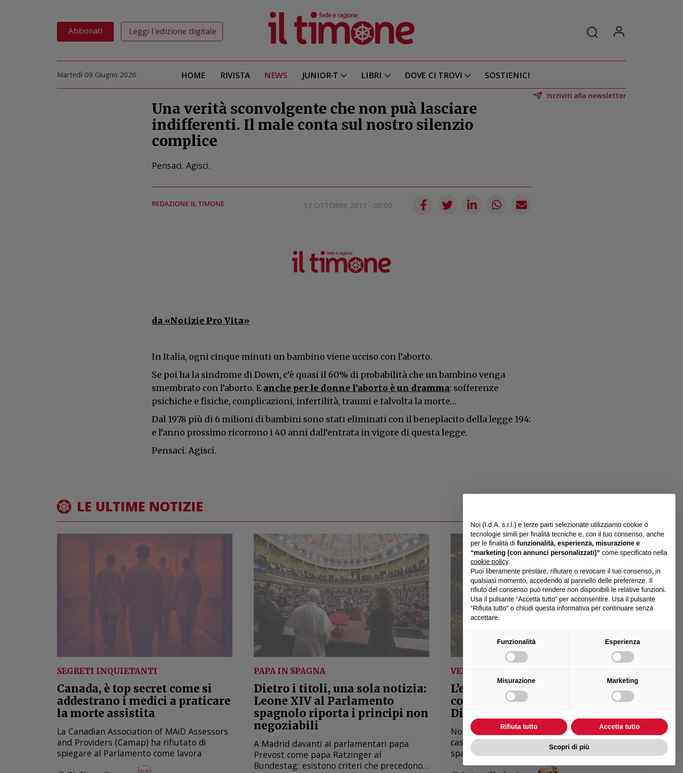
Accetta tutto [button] (619, 726)
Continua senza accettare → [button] (624, 505)
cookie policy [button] (489, 561)
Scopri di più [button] (569, 747)
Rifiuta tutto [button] (519, 726)
